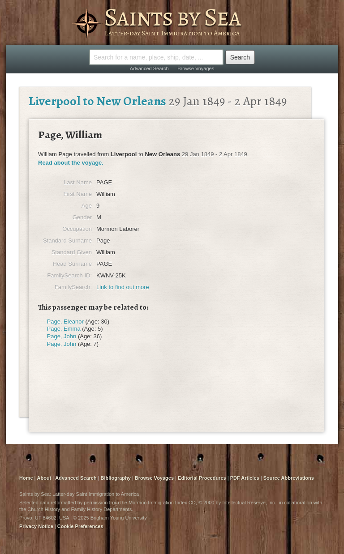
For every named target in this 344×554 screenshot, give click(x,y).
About (44, 478)
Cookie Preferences (80, 526)
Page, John (62, 336)
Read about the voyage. (70, 162)
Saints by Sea (172, 17)
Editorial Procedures (202, 478)
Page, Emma (64, 328)
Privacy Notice (36, 526)
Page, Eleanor (65, 321)
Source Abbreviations (288, 478)
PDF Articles (244, 478)
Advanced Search (149, 68)
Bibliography (116, 478)
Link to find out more (122, 287)
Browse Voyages (195, 68)
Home (26, 478)
